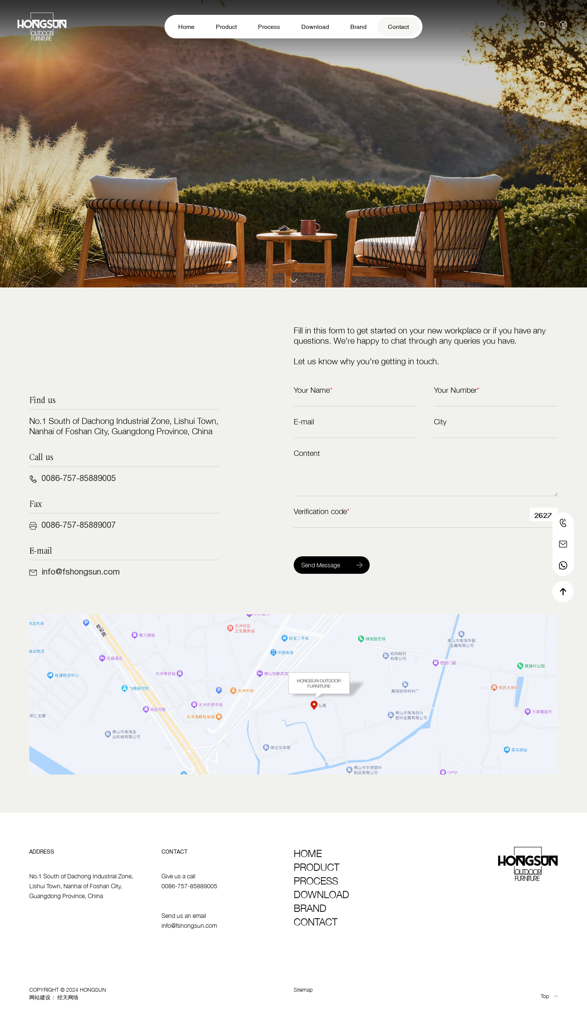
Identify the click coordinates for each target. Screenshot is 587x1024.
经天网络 (68, 997)
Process (269, 26)
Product (226, 26)
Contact (398, 26)
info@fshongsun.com (80, 571)
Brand (358, 26)
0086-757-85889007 (78, 525)
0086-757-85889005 (78, 478)
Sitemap (303, 989)
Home (186, 26)
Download (315, 26)
